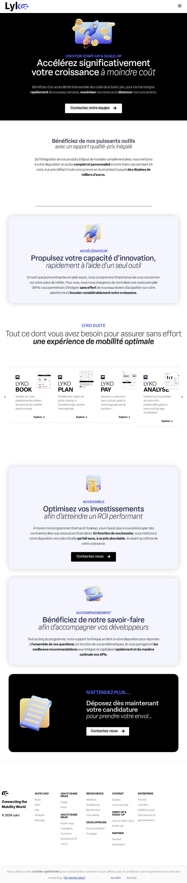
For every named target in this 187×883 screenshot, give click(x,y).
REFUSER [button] (132, 878)
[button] (93, 108)
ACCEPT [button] (116, 878)
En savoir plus (74, 878)
